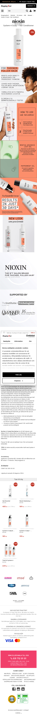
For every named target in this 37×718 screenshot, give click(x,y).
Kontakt (7, 676)
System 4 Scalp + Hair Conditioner (10, 17)
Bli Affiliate (30, 676)
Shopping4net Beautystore (13, 681)
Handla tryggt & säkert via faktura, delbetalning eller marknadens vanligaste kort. (18, 637)
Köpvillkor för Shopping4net (12, 679)
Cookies (12, 678)
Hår (25, 15)
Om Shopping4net (30, 679)
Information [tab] (18, 341)
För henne (19, 15)
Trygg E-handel (29, 681)
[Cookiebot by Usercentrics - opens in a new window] (26, 336)
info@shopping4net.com (18, 665)
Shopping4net (5, 15)
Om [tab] (30, 341)
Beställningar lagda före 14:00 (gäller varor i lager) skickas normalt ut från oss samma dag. (18, 621)
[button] (34, 11)
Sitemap (26, 710)
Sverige (18, 713)
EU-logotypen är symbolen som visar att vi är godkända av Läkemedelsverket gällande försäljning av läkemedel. (18, 628)
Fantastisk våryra (9, 2)
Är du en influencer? (18, 676)
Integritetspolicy (23, 678)
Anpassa (18, 380)
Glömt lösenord (28, 674)
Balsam (30, 15)
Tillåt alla (18, 375)
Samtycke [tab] (6, 341)
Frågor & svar (17, 674)
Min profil (7, 674)
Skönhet (13, 15)
